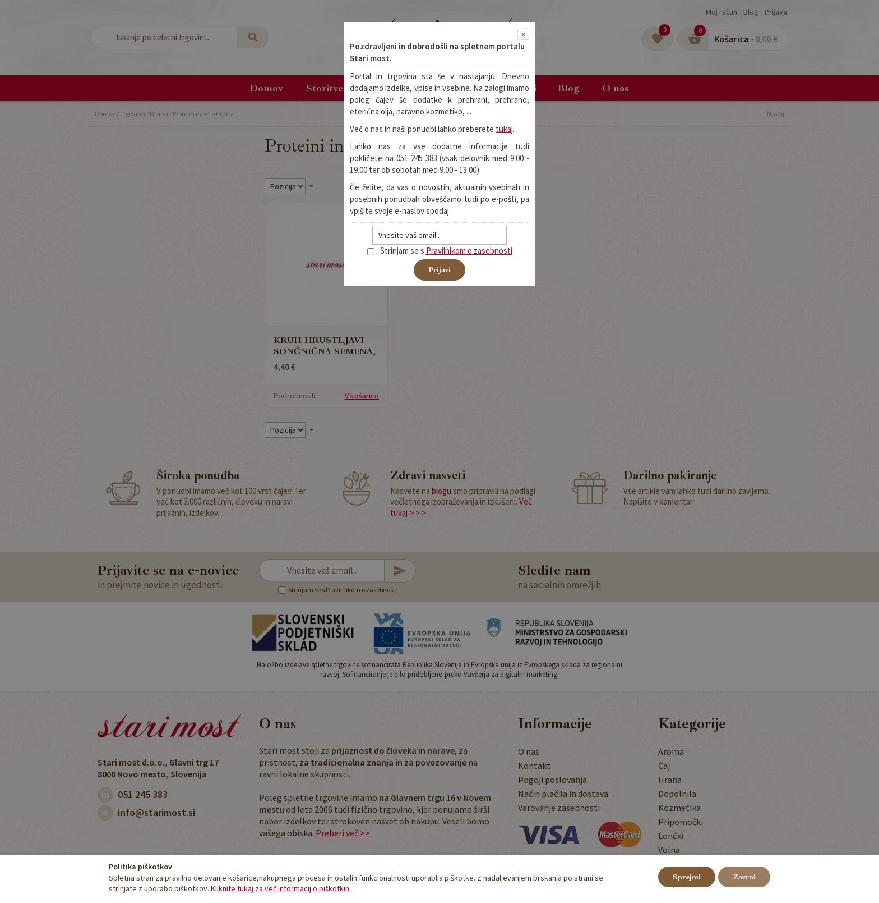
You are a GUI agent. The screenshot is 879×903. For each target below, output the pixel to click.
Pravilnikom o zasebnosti (469, 250)
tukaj (504, 128)
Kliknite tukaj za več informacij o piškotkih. (281, 888)
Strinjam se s (395, 250)
